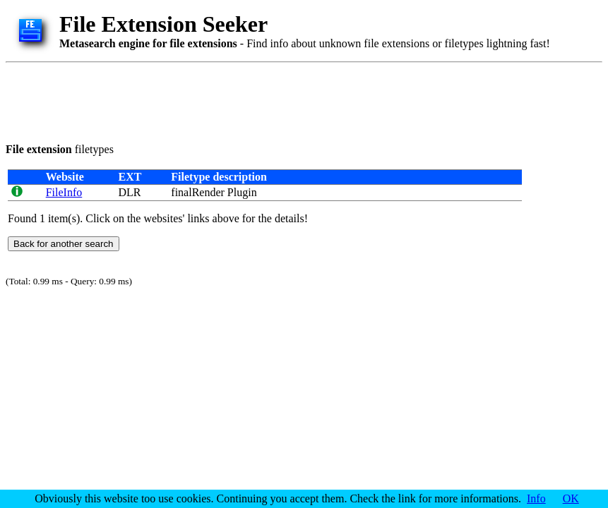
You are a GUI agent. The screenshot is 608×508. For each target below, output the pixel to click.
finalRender (198, 192)
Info (536, 498)
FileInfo (64, 192)
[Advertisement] (263, 100)
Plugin (242, 192)
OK (571, 498)
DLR (129, 192)
